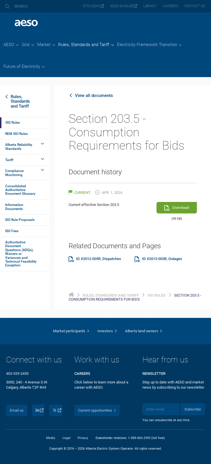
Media (50, 438)
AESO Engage (121, 6)
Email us (17, 410)
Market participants (69, 331)
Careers (170, 6)
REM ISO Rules (16, 134)
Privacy (83, 438)
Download (180, 207)
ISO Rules (12, 123)
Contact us (194, 6)
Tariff (9, 160)
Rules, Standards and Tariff (20, 101)
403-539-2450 (17, 373)
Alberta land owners (141, 331)
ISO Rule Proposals (20, 220)
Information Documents (14, 207)
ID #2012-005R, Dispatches (98, 259)
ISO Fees (11, 231)
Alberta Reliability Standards (18, 146)
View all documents (94, 95)
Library (150, 6)
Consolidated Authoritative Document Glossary (20, 190)
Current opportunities (95, 410)
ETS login (91, 6)
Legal (66, 438)
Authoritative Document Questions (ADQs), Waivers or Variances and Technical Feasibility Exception (21, 253)
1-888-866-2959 (139, 438)
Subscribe (192, 409)
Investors (105, 331)
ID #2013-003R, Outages (162, 259)
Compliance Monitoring (14, 173)
